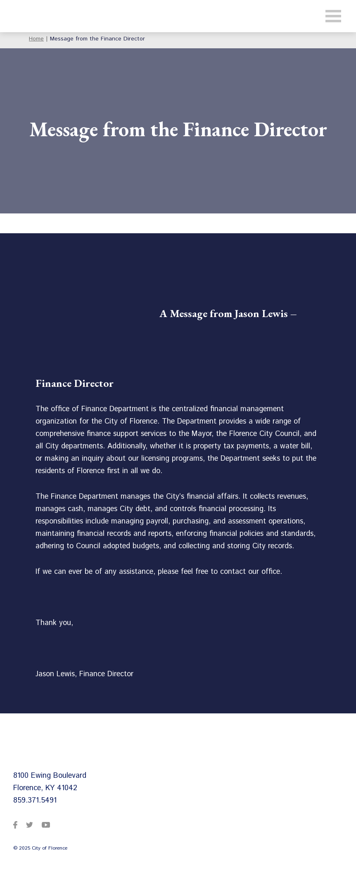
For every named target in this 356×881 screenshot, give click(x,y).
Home (36, 39)
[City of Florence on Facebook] (15, 824)
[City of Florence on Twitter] (29, 824)
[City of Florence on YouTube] (46, 824)
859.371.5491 (35, 800)
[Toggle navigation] (333, 16)
